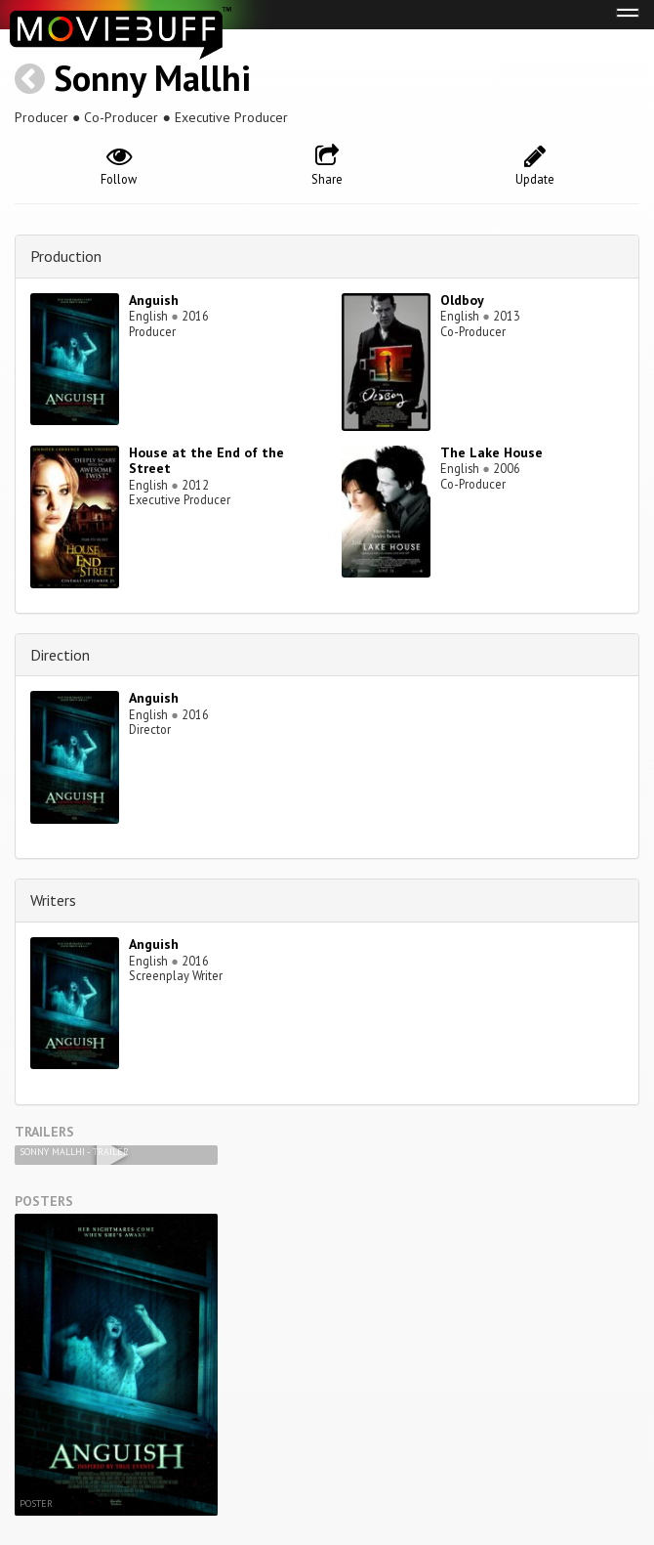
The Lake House (491, 452)
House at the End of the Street (206, 461)
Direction (60, 655)
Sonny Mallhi (152, 78)
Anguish (154, 300)
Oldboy (462, 300)
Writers (53, 900)
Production (66, 256)
